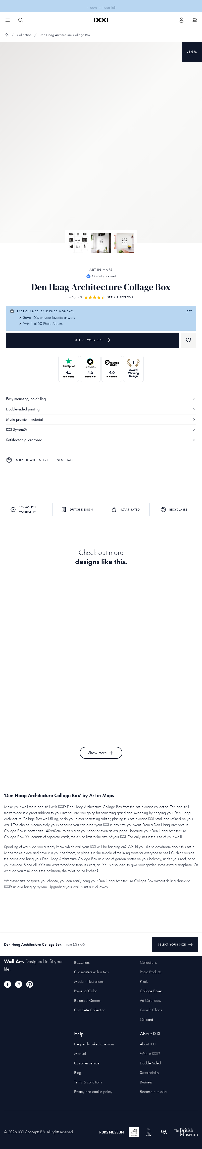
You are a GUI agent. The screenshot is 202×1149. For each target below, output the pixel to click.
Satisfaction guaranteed (101, 439)
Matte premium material (101, 419)
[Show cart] (194, 20)
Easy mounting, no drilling (101, 398)
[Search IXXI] (20, 20)
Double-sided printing (101, 409)
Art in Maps (100, 270)
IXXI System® (101, 429)
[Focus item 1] (101, 147)
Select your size (92, 340)
